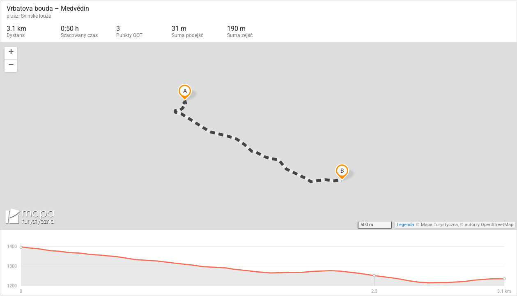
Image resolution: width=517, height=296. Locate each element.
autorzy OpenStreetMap (489, 224)
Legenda (405, 224)
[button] (11, 53)
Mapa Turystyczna (439, 224)
